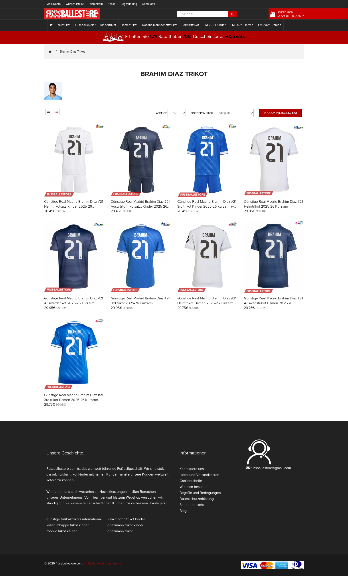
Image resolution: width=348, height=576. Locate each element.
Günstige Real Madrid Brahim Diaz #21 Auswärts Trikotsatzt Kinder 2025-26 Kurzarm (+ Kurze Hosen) (140, 206)
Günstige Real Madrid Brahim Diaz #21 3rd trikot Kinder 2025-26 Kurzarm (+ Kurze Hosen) (206, 206)
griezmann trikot (120, 531)
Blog (183, 511)
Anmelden (148, 4)
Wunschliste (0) (75, 4)
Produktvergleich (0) (280, 113)
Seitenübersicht (192, 505)
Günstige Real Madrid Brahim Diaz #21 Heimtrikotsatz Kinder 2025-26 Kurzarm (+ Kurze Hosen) (73, 206)
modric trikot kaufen (61, 531)
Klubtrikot (63, 25)
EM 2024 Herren (241, 25)
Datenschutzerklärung (197, 499)
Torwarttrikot (190, 25)
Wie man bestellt (193, 487)
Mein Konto (53, 4)
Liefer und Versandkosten (199, 475)
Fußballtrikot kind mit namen (103, 563)
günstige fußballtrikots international (74, 519)
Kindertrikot (108, 25)
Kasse (111, 4)
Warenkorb (96, 4)
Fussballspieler (85, 25)
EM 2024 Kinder (215, 25)
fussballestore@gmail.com (271, 468)
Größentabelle (191, 481)
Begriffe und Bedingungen (200, 493)
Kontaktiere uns (192, 469)
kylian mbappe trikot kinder (67, 525)
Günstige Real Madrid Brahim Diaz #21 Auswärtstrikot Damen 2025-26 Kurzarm (273, 303)
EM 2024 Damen (269, 25)
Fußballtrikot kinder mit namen (81, 474)
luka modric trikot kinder (126, 519)
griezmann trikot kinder (125, 525)
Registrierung (129, 4)
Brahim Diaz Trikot (72, 51)
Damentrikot (129, 25)
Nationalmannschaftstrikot (159, 25)
